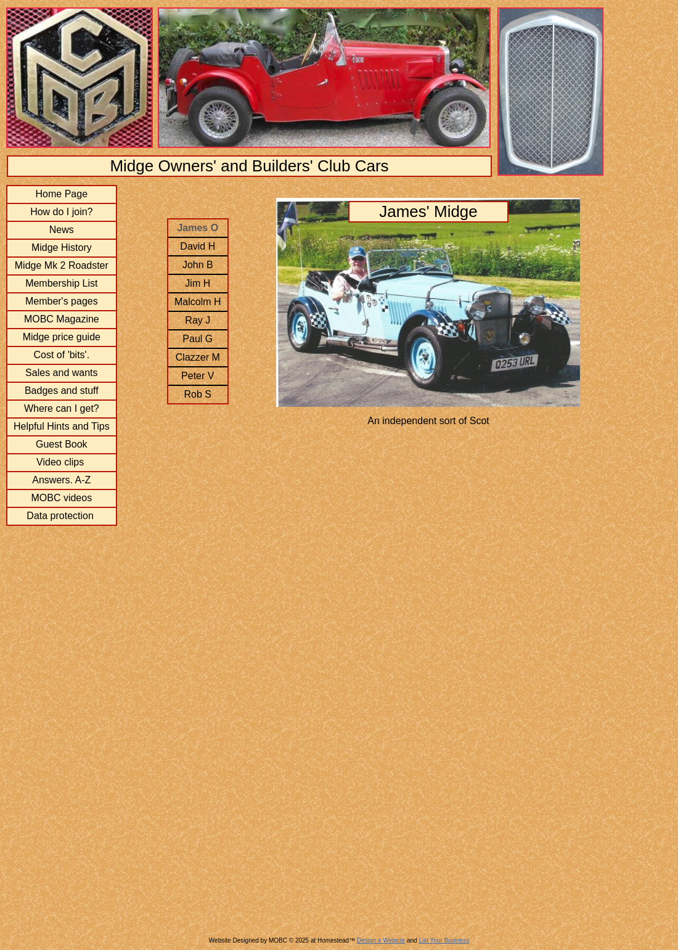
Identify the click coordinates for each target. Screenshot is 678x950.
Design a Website (381, 940)
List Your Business (444, 940)
